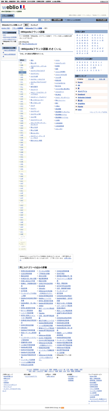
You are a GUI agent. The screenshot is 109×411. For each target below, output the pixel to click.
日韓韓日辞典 (40, 1)
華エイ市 (33, 63)
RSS (62, 407)
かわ (21, 169)
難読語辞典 (25, 276)
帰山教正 (58, 94)
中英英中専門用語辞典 (64, 345)
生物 (56, 371)
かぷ (21, 229)
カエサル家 (34, 76)
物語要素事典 (43, 278)
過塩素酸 (58, 109)
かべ (21, 219)
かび (21, 215)
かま (21, 137)
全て (4, 35)
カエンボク (58, 129)
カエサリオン (35, 73)
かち (21, 103)
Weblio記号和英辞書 (28, 330)
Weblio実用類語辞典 (46, 296)
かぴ (21, 227)
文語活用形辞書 (26, 273)
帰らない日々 (35, 133)
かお (21, 74)
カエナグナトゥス (36, 120)
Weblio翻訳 (93, 382)
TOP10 (80, 79)
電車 (50, 369)
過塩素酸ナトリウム (61, 117)
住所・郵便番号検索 (64, 288)
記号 (94, 67)
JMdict (41, 306)
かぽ (21, 234)
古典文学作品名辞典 (46, 283)
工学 (67, 369)
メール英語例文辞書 (46, 325)
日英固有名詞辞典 (63, 320)
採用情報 (71, 380)
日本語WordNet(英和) (64, 318)
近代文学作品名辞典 (64, 286)
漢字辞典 (60, 293)
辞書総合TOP (104, 1)
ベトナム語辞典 (94, 395)
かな (21, 113)
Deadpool (81, 94)
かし (21, 91)
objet (80, 110)
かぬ (21, 118)
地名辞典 (24, 288)
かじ (21, 190)
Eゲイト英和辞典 (27, 310)
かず (21, 193)
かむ (21, 142)
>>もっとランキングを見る (98, 112)
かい (21, 67)
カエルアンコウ (60, 63)
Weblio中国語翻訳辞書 (64, 342)
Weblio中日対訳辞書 (28, 352)
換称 (56, 69)
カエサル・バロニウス (38, 79)
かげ (21, 183)
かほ (21, 135)
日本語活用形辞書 (63, 271)
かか (21, 77)
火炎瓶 (57, 120)
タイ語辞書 (60, 353)
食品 (60, 371)
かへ (21, 132)
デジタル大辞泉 (44, 271)
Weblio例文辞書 (26, 347)
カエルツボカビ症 (61, 74)
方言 (68, 371)
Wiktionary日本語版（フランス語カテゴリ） (46, 357)
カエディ (33, 108)
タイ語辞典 (93, 392)
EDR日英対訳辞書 (27, 325)
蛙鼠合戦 (58, 80)
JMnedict (24, 328)
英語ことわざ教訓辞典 (64, 311)
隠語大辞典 (43, 281)
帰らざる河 (34, 127)
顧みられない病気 (36, 140)
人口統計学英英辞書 (28, 345)
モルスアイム (82, 91)
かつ (21, 106)
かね (21, 120)
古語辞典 (48, 1)
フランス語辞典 (7, 15)
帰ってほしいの (36, 103)
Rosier (80, 82)
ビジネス (29, 369)
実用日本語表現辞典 (28, 271)
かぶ (21, 217)
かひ (21, 128)
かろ (21, 166)
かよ (21, 154)
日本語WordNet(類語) (64, 296)
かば (21, 212)
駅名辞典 (42, 286)
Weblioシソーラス (45, 298)
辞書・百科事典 (75, 371)
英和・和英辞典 (21, 1)
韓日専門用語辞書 (63, 350)
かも (21, 147)
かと (21, 111)
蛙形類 (57, 66)
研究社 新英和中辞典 (28, 308)
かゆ (21, 152)
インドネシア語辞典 (96, 390)
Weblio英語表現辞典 (64, 325)
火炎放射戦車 (59, 126)
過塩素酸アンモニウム (62, 112)
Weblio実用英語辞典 (46, 303)
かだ (21, 200)
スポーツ (51, 371)
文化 (30, 371)
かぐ (21, 181)
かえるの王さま (60, 83)
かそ (21, 99)
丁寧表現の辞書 (44, 273)
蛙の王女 (58, 86)
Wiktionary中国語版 (63, 347)
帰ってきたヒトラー (37, 100)
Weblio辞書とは (8, 376)
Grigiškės (81, 103)
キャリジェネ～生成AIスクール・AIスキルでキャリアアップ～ (98, 401)
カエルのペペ (59, 92)
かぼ (21, 222)
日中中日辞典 (31, 1)
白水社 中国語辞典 (45, 338)
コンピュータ (44, 369)
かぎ (21, 178)
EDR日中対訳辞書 (27, 350)
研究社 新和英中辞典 (46, 301)
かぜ (21, 195)
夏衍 (56, 103)
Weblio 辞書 (5, 28)
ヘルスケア (40, 371)
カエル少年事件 (60, 72)
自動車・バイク (57, 369)
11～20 (91, 79)
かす (21, 94)
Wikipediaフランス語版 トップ (12, 25)
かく (21, 82)
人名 (64, 371)
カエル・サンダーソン (62, 97)
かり (21, 159)
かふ (21, 130)
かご (21, 186)
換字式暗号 (34, 86)
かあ (21, 65)
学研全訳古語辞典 (27, 365)
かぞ (21, 198)
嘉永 (32, 60)
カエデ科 (33, 117)
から (21, 157)
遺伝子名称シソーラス (46, 320)
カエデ (33, 105)
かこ (21, 86)
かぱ (21, 224)
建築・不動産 (74, 369)
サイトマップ (8, 386)
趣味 (46, 371)
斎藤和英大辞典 (26, 342)
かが (21, 176)
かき (21, 79)
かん (21, 174)
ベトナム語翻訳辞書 (28, 362)
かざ (21, 188)
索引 (26, 25)
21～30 (102, 79)
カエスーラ (34, 89)
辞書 (2, 1)
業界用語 (36, 369)
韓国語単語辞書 (44, 348)
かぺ (21, 232)
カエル (57, 60)
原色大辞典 (43, 276)
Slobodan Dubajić (84, 97)
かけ (21, 84)
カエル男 (58, 77)
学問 (81, 369)
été (79, 85)
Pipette (80, 106)
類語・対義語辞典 (10, 1)
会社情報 (71, 378)
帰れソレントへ (60, 100)
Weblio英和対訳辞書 (64, 338)
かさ (21, 89)
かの (21, 123)
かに (21, 115)
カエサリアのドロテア (38, 70)
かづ (21, 205)
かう (21, 70)
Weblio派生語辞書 (63, 323)
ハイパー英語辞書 (27, 313)
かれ (21, 164)
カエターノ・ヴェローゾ (38, 97)
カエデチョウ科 (36, 114)
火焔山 (57, 106)
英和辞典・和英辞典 (96, 380)
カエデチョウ (35, 111)
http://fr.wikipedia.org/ (29, 44)
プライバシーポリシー (10, 384)
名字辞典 (24, 291)
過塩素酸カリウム (61, 114)
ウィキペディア (62, 291)
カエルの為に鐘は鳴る (62, 89)
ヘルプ (6, 380)
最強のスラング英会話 (46, 328)
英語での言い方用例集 (64, 303)
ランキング (34, 25)
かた (21, 101)
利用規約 (6, 382)
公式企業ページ (72, 376)
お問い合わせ (51, 376)
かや (21, 149)
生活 (34, 371)
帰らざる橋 (34, 130)
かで (21, 207)
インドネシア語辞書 (28, 360)
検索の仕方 (7, 378)
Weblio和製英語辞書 (46, 323)
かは (21, 125)
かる (21, 161)
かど (21, 210)
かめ (21, 144)
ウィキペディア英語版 (64, 340)
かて (21, 108)
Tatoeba (41, 313)
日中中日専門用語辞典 (46, 340)
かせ (21, 96)
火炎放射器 (58, 123)
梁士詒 (80, 100)
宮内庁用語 (60, 273)
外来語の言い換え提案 (28, 278)
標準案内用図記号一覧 (64, 276)
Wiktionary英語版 (45, 335)
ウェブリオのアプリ (31, 376)
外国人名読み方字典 (28, 281)
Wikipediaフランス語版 (33, 28)
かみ (21, 140)
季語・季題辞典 (62, 283)
